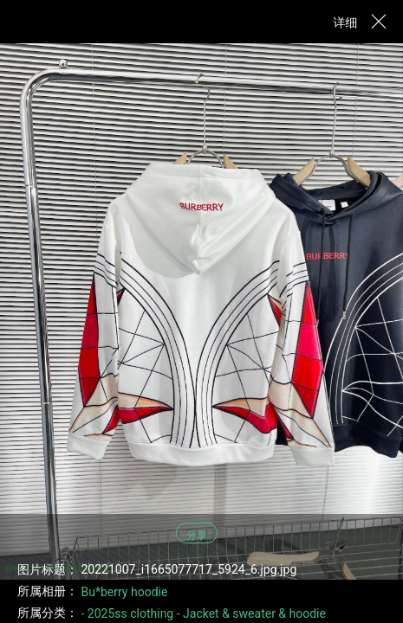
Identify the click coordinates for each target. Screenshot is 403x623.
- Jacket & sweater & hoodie (251, 613)
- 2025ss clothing (127, 613)
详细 (346, 22)
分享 (196, 536)
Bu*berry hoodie (124, 592)
